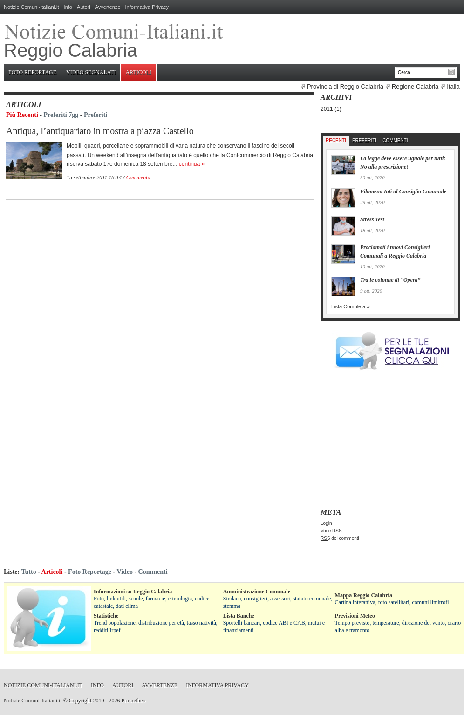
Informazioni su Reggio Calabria (133, 591)
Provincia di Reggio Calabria (345, 86)
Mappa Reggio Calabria (363, 595)
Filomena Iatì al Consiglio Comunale (403, 191)
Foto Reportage (32, 72)
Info (68, 7)
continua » (192, 164)
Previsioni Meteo (355, 616)
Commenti (395, 140)
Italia (453, 86)
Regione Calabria (415, 86)
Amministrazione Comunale (256, 591)
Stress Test (372, 219)
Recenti (336, 140)
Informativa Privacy (147, 7)
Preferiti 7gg (61, 114)
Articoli (138, 72)
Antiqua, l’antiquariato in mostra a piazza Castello (100, 131)
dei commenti (340, 538)
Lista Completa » (350, 306)
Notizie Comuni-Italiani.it (31, 7)
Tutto (28, 571)
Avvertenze (108, 7)
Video (124, 571)
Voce (331, 530)
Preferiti (95, 114)
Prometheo (133, 700)
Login (326, 523)
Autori (83, 7)
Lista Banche (238, 616)
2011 (327, 109)
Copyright (80, 700)
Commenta (138, 177)
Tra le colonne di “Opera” (390, 280)
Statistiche (106, 616)
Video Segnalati (91, 72)
